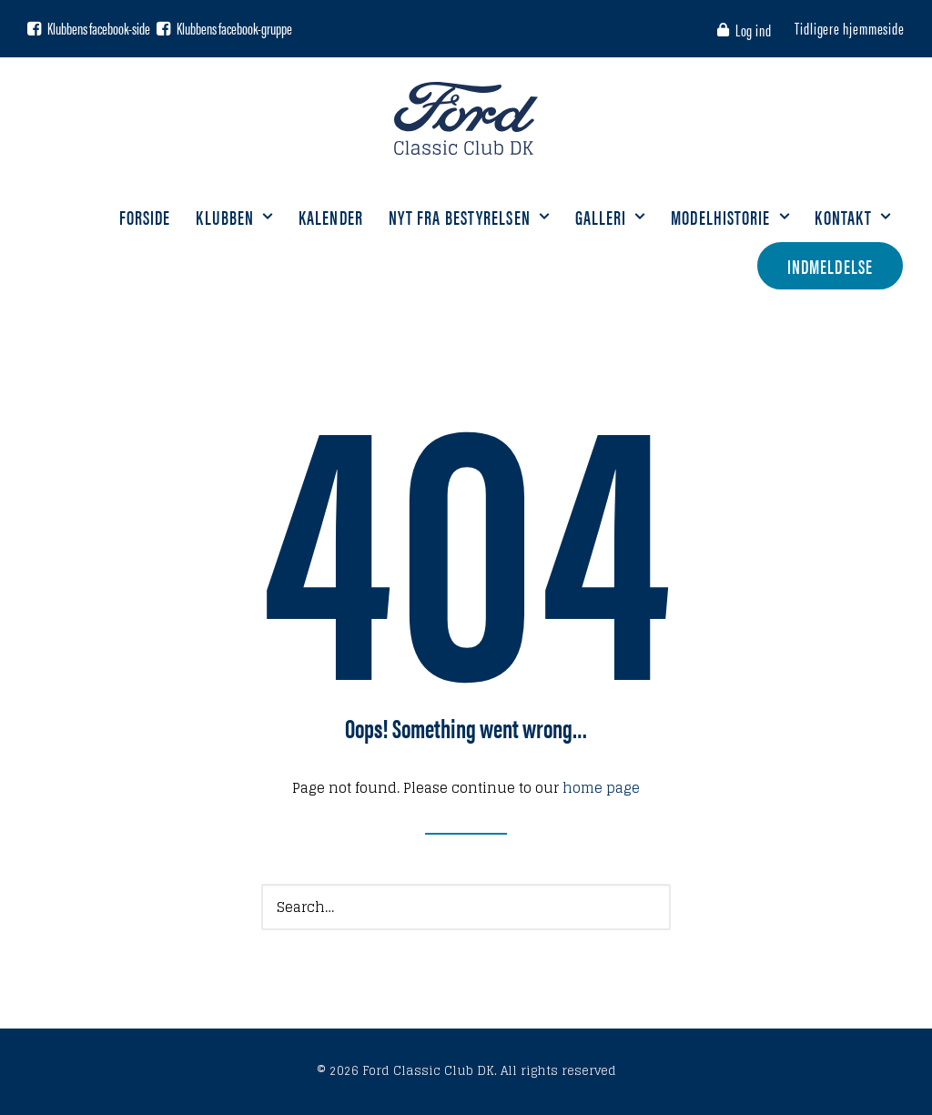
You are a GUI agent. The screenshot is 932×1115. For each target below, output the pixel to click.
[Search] (466, 907)
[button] (34, 28)
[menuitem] (747, 29)
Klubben (234, 216)
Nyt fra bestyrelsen (469, 216)
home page (601, 787)
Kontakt (853, 216)
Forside (145, 216)
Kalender (331, 216)
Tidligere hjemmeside (850, 27)
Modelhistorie (730, 216)
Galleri (610, 216)
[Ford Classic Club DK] (465, 118)
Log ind (753, 29)
